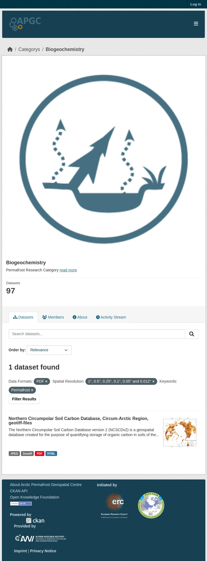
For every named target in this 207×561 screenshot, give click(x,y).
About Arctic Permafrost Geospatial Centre (46, 484)
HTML (51, 453)
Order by (16, 350)
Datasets (23, 317)
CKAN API (19, 491)
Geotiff (27, 453)
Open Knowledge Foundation (34, 497)
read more (68, 270)
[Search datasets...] (97, 334)
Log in (195, 4)
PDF (39, 453)
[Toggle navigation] (196, 24)
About (80, 317)
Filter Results (24, 399)
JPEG (14, 453)
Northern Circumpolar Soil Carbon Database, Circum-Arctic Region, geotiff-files (79, 420)
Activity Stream (111, 317)
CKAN (35, 520)
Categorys (29, 49)
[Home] (10, 49)
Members (53, 317)
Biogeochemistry (65, 49)
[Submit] (192, 334)
